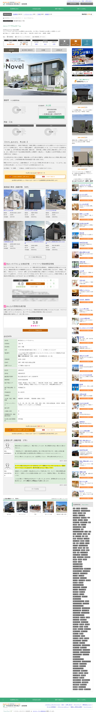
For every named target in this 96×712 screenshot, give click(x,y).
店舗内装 (75, 559)
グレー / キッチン (83, 663)
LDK (88, 517)
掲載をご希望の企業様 (76, 707)
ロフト (86, 531)
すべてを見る (35, 489)
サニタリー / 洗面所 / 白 (77, 564)
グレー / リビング (86, 649)
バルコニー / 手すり (85, 608)
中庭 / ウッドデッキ (77, 596)
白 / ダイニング (76, 652)
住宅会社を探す (37, 8)
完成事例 (15, 14)
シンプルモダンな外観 (85, 510)
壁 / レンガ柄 (75, 638)
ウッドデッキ (78, 536)
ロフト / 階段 (75, 594)
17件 (54, 44)
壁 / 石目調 (86, 638)
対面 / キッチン (76, 522)
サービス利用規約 (51, 707)
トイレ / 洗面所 (76, 573)
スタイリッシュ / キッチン (78, 668)
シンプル (87, 543)
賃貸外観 (75, 561)
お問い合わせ (88, 1)
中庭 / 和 (87, 601)
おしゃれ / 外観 (84, 508)
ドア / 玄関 (75, 515)
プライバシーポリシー (63, 707)
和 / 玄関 (87, 617)
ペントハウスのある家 (56, 209)
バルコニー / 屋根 (85, 610)
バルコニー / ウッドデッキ (78, 605)
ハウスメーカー (28, 14)
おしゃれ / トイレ (76, 529)
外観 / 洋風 (80, 513)
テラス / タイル (86, 603)
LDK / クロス (75, 626)
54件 (36, 44)
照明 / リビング (83, 647)
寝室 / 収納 (81, 582)
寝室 (89, 522)
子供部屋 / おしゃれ (77, 682)
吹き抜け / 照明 (76, 617)
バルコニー (79, 533)
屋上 (74, 543)
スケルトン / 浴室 (84, 573)
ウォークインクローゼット (78, 531)
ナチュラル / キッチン (86, 661)
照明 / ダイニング (76, 656)
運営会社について (87, 704)
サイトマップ (77, 704)
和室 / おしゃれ (83, 684)
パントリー (75, 589)
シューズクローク (76, 587)
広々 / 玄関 (83, 617)
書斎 (87, 547)
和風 (77, 543)
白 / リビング (75, 642)
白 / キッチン (75, 663)
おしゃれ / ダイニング (77, 654)
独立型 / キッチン (84, 522)
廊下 (84, 547)
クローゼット (84, 587)
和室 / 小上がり (87, 689)
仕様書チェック (51, 117)
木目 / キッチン (82, 666)
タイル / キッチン (76, 670)
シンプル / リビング (77, 645)
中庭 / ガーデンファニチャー (78, 601)
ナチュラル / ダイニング (85, 652)
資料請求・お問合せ (76, 44)
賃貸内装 (80, 559)
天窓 (89, 533)
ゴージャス (75, 545)
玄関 (84, 513)
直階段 (74, 538)
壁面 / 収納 (75, 582)
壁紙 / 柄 (81, 633)
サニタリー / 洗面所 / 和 (77, 566)
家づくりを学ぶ (82, 8)
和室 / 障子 (75, 689)
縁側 (83, 536)
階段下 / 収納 (82, 591)
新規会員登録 (73, 3)
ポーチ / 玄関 (83, 517)
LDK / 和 (81, 626)
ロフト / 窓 (82, 594)
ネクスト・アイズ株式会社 (39, 711)
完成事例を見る (14, 8)
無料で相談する (59, 8)
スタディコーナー (76, 550)
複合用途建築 (87, 557)
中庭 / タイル (84, 596)
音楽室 (74, 552)
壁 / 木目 (83, 635)
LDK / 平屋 (87, 624)
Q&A (83, 1)
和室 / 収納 (81, 689)
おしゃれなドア (80, 557)
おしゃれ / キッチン (77, 661)
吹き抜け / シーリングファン (78, 615)
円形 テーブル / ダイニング (78, 659)
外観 (74, 508)
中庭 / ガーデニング (77, 598)
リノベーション (88, 707)
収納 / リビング (76, 647)
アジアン (75, 547)
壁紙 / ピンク (75, 633)
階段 (86, 536)
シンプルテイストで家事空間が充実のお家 (35, 242)
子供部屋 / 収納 (85, 682)
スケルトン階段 (76, 540)
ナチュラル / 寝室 (76, 675)
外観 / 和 (74, 513)
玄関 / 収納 (88, 580)
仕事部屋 (83, 550)
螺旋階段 (82, 540)
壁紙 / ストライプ (76, 635)
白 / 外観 (78, 508)
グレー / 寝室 (75, 677)
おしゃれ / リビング (85, 645)
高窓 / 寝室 (82, 677)
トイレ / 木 (75, 580)
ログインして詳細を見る (35, 330)
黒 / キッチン (75, 666)
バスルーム (84, 524)
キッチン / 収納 (82, 580)
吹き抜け (84, 533)
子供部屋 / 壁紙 (76, 684)
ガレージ (87, 540)
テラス (74, 533)
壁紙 (78, 552)
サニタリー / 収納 (82, 589)
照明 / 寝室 (83, 675)
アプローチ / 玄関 (76, 517)
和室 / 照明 (75, 686)
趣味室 (87, 550)
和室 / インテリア (82, 686)
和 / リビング (84, 640)
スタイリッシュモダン (83, 545)
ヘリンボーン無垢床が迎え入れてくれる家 (56, 242)
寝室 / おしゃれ (84, 670)
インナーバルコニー (85, 612)
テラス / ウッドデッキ (77, 603)
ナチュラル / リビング (77, 649)
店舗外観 (84, 559)
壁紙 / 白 (86, 626)
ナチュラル (82, 543)
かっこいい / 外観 (76, 510)
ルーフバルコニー (76, 612)
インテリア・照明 (84, 552)
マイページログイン (86, 3)
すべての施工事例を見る (35, 257)
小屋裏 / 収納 (75, 591)
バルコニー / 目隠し (77, 610)
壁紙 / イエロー (84, 631)
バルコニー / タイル (77, 608)
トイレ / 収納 (81, 575)
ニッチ (74, 557)
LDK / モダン (75, 624)
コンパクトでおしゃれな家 (35, 209)
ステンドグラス (84, 554)
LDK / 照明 (82, 624)
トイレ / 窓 (75, 575)
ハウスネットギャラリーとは (73, 1)
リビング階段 (86, 538)
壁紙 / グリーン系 (76, 631)
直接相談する (87, 44)
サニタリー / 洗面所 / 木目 (78, 568)
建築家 (47, 14)
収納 (82, 529)
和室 (79, 524)
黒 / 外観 (79, 561)
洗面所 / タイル (87, 568)
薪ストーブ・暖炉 (76, 554)
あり (45, 44)
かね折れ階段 (79, 538)
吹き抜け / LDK (83, 619)
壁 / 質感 (81, 638)
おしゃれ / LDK (76, 619)
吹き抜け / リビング (77, 640)
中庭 (90, 531)
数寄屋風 (80, 547)
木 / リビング (82, 642)
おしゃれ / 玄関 (82, 515)
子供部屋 (75, 524)
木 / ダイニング (86, 654)
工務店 (39, 14)
